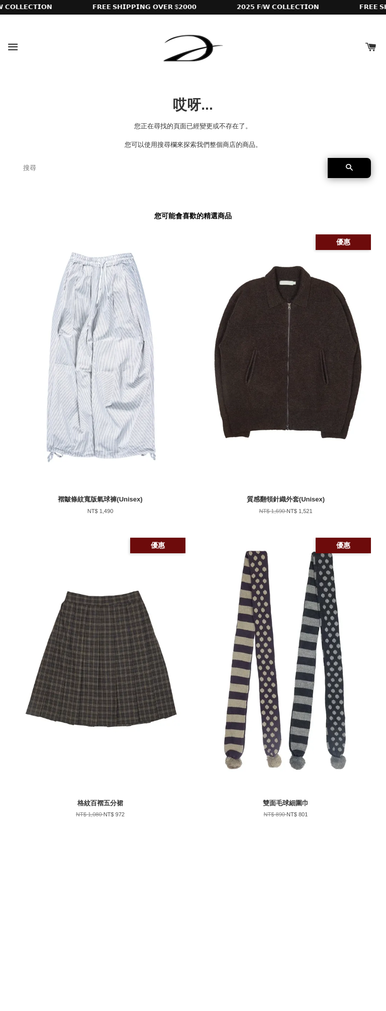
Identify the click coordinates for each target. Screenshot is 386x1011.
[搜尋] (171, 168)
